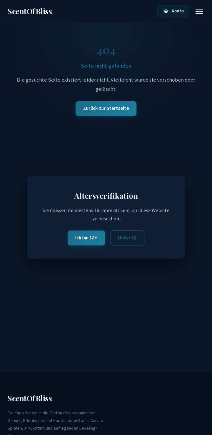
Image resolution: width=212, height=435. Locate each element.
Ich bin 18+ (86, 237)
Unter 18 (127, 237)
